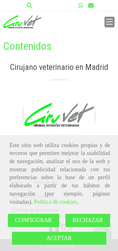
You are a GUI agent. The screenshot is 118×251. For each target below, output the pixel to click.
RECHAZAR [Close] (87, 220)
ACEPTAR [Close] (59, 238)
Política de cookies (55, 202)
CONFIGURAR (33, 220)
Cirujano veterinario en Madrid (59, 67)
